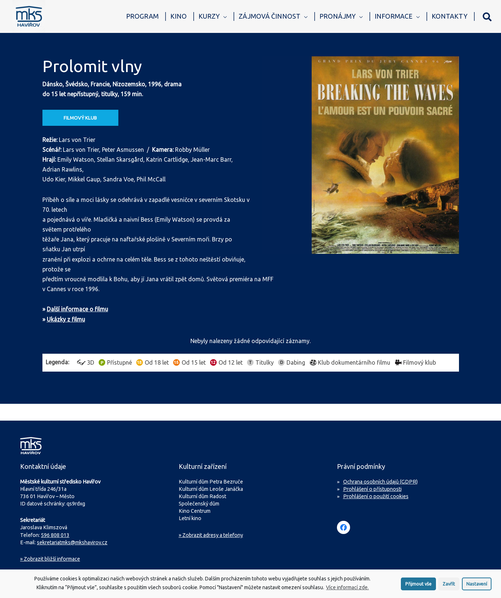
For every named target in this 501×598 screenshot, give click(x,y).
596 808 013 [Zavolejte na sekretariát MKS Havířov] (55, 535)
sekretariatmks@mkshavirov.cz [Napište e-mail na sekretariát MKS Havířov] (72, 542)
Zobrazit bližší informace (50, 559)
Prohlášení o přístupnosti (372, 489)
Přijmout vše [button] (418, 585)
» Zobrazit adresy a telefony (211, 535)
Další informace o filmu (77, 309)
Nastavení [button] (476, 585)
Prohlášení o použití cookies (376, 496)
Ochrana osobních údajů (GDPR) (380, 482)
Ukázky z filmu (66, 319)
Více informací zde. (347, 589)
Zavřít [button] (449, 585)
